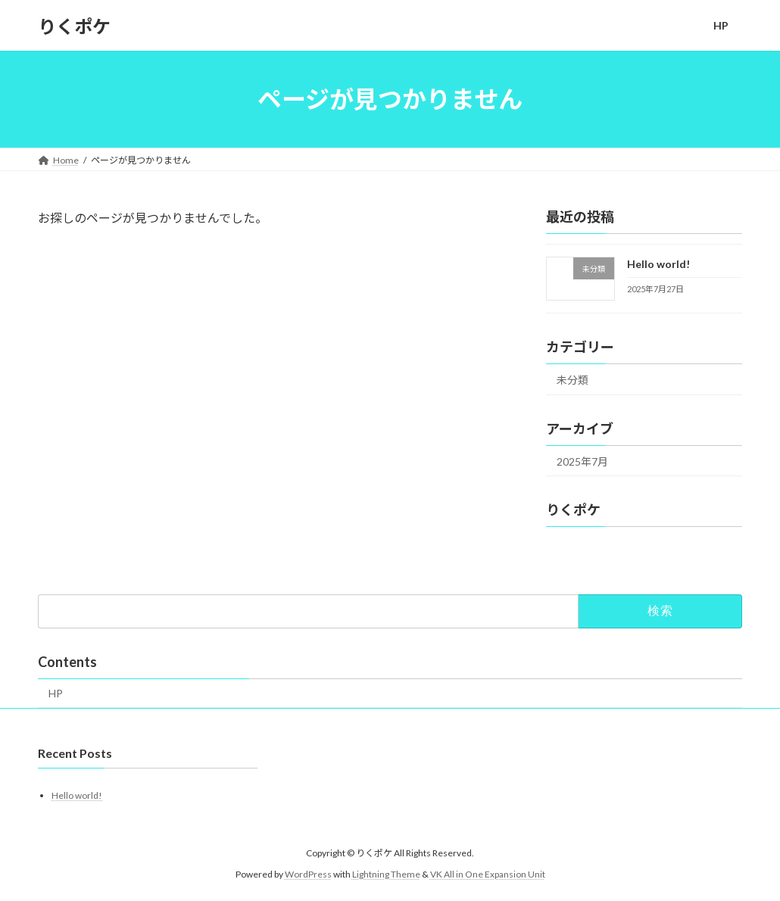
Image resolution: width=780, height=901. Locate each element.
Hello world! (658, 263)
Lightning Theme (386, 874)
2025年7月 (582, 461)
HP (55, 693)
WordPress (308, 874)
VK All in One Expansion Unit (487, 874)
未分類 (572, 379)
